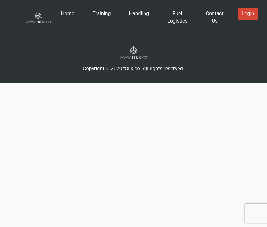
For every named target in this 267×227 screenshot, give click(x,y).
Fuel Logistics (177, 17)
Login (248, 13)
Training (102, 13)
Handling (139, 13)
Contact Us (215, 17)
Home (67, 13)
